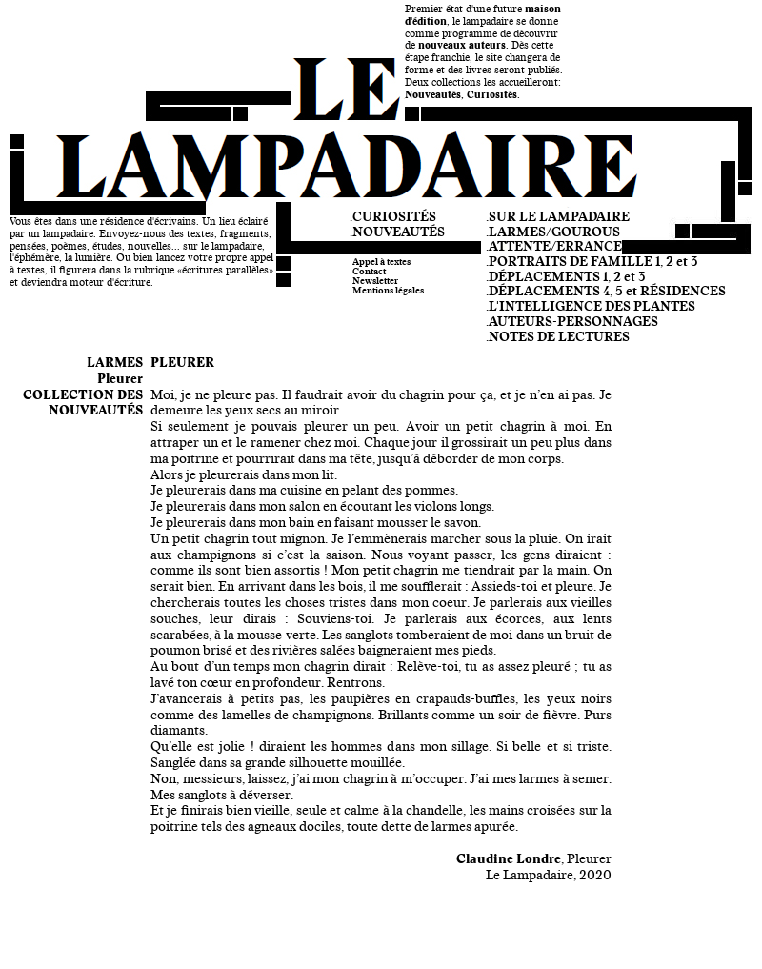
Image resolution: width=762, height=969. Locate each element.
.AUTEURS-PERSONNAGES (572, 322)
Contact (369, 271)
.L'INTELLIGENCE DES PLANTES (590, 306)
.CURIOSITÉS (393, 217)
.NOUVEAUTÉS (397, 232)
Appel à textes (381, 262)
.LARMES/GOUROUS (553, 232)
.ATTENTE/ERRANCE (554, 246)
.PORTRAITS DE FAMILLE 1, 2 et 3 (592, 262)
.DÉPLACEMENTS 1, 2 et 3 (566, 277)
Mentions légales (388, 290)
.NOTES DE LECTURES (558, 337)
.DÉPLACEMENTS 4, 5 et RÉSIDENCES (606, 291)
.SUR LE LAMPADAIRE (558, 217)
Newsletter (375, 281)
